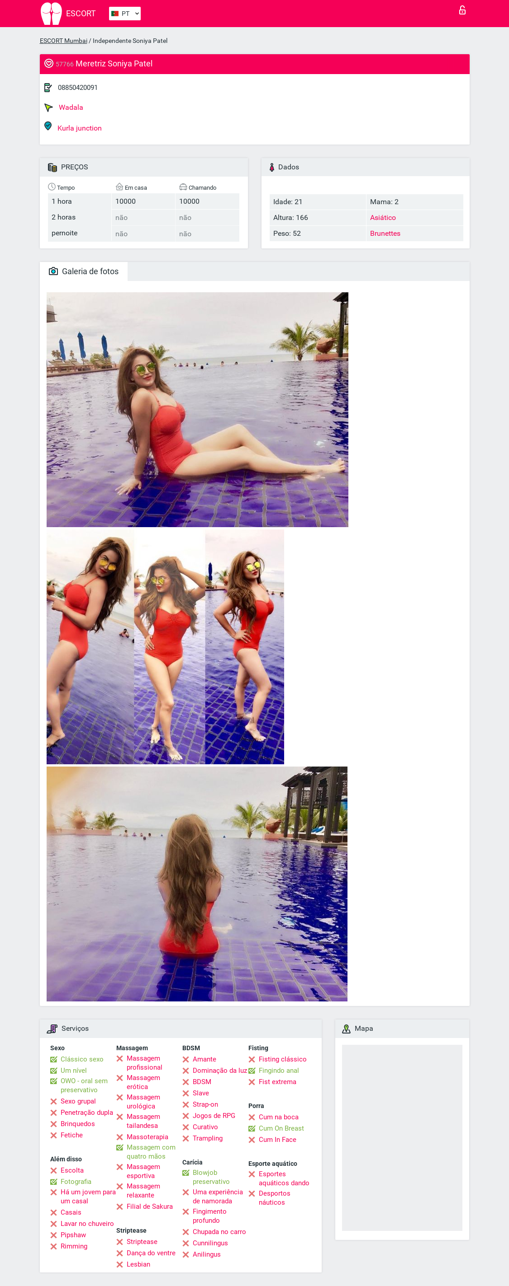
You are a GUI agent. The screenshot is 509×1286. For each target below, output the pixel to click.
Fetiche (72, 1135)
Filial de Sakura (150, 1206)
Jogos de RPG (214, 1116)
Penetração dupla (87, 1112)
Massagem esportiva (143, 1171)
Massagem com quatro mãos (151, 1151)
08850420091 (78, 88)
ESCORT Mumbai (63, 40)
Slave (201, 1093)
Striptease (142, 1242)
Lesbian (138, 1264)
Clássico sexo (82, 1059)
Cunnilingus (210, 1243)
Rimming (74, 1246)
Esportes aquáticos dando (284, 1178)
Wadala (63, 107)
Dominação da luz (220, 1070)
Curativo (205, 1127)
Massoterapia (147, 1137)
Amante (204, 1059)
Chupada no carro (219, 1232)
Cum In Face (277, 1140)
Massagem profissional (144, 1062)
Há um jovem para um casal (88, 1196)
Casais (71, 1212)
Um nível (74, 1070)
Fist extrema (277, 1082)
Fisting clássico (283, 1059)
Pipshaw (73, 1235)
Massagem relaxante (143, 1190)
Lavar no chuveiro (87, 1224)
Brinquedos (78, 1124)
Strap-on (205, 1104)
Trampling (208, 1138)
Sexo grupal (78, 1101)
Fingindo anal (279, 1070)
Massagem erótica (143, 1082)
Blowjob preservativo (211, 1177)
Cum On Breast (281, 1128)
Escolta (72, 1170)
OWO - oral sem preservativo (84, 1085)
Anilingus (207, 1254)
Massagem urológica (143, 1101)
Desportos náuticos (274, 1198)
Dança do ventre (151, 1253)
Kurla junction (73, 126)
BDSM (202, 1082)
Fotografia (76, 1182)
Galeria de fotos (84, 271)
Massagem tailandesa (143, 1121)
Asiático (383, 217)
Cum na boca (279, 1117)
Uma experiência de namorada (218, 1196)
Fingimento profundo (210, 1216)
